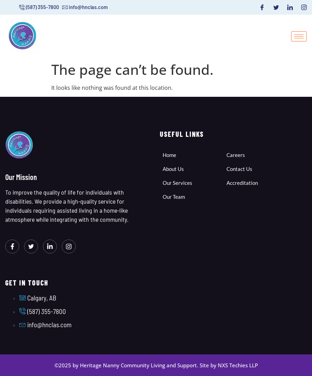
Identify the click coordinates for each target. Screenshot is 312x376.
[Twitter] (276, 7)
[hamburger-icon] (299, 36)
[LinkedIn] (290, 7)
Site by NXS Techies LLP (229, 365)
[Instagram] (304, 7)
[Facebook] (262, 7)
